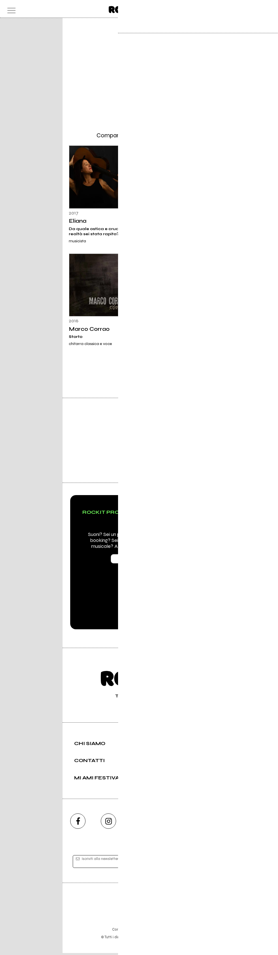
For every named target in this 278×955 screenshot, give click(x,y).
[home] (127, 8)
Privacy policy (154, 931)
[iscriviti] (193, 863)
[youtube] (139, 823)
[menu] (10, 9)
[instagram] (108, 823)
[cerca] (257, 9)
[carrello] (245, 9)
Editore (139, 904)
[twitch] (169, 823)
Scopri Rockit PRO (139, 561)
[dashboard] (268, 9)
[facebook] (77, 823)
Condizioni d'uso (126, 931)
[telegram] (200, 823)
